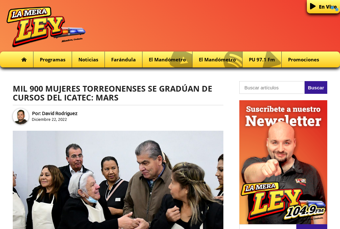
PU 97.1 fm (265, 60)
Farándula (123, 59)
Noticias (88, 59)
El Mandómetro (170, 60)
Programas (52, 59)
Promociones (303, 59)
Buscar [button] (316, 87)
